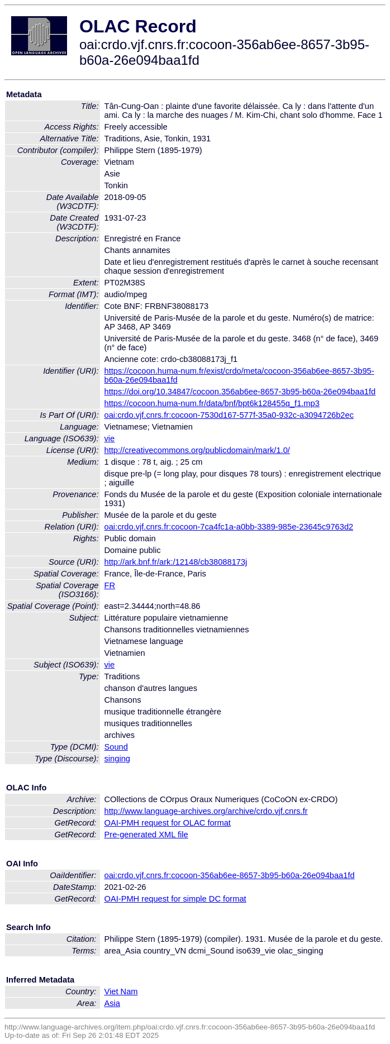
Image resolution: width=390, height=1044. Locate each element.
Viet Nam (121, 991)
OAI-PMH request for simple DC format (175, 898)
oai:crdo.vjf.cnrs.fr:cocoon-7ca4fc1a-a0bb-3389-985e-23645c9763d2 (229, 526)
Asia (112, 1003)
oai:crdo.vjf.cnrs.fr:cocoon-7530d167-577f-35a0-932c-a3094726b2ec (229, 415)
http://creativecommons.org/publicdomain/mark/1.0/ (197, 450)
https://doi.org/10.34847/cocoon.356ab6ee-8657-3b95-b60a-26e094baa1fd (240, 391)
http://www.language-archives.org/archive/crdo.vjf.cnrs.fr (206, 811)
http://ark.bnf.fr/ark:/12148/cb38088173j (176, 561)
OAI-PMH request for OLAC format (167, 822)
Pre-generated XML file (146, 834)
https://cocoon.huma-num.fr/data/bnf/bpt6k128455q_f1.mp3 (212, 403)
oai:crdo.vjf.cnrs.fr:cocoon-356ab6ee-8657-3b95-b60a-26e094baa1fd (229, 875)
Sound (116, 746)
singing (117, 758)
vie (109, 438)
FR (110, 585)
